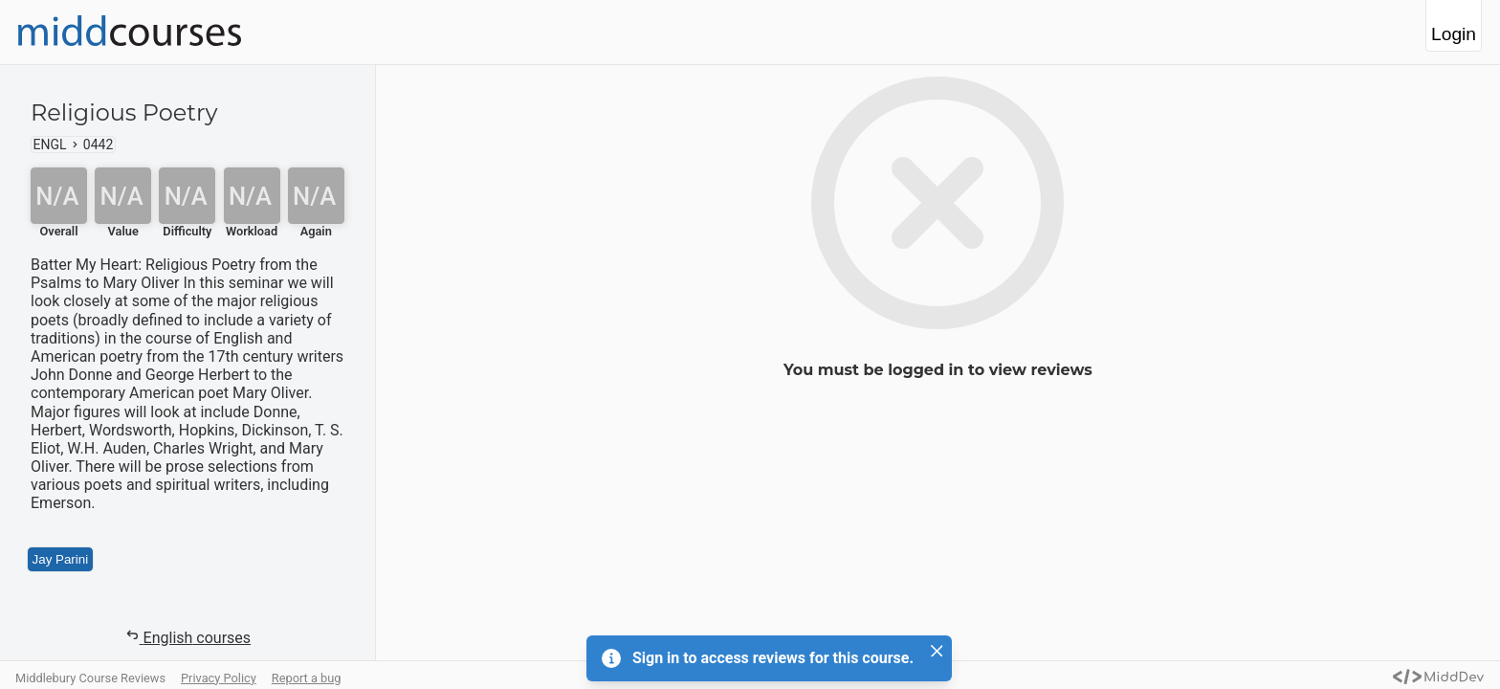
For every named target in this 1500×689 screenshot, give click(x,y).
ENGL (50, 144)
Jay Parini (61, 559)
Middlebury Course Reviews (90, 678)
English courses (187, 637)
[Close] (936, 650)
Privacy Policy (218, 678)
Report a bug (307, 678)
